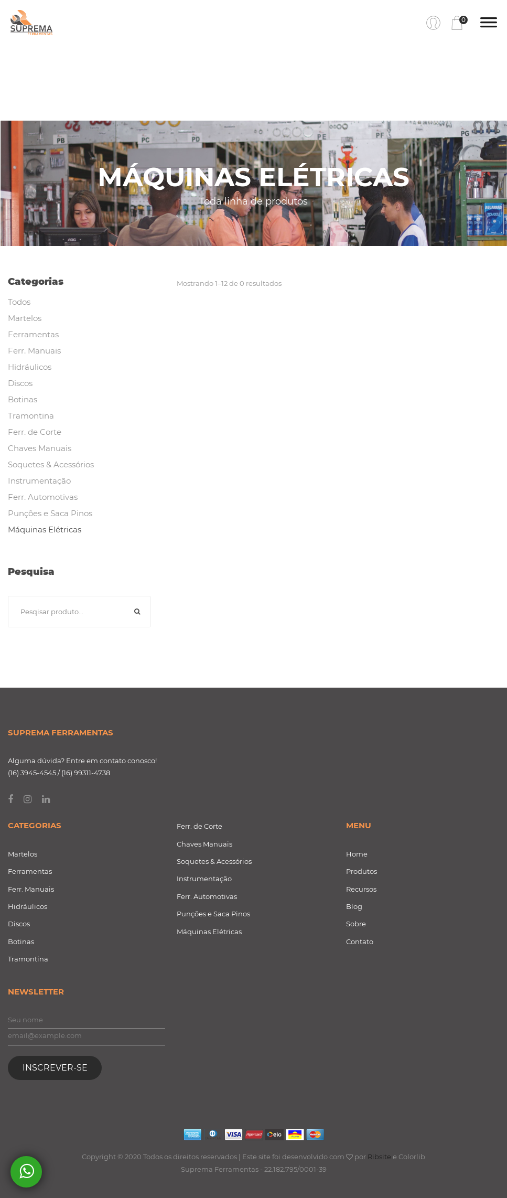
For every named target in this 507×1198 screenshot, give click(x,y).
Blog (354, 906)
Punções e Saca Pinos (50, 513)
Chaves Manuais (39, 448)
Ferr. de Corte (34, 432)
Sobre (356, 923)
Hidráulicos (29, 367)
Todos (19, 302)
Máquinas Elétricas (44, 529)
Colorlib (411, 1156)
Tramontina (31, 416)
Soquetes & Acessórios (51, 464)
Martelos (24, 318)
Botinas (22, 399)
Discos (20, 383)
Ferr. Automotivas (43, 497)
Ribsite (379, 1156)
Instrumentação (39, 481)
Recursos (361, 889)
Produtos (361, 871)
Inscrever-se (55, 1068)
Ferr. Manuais (34, 351)
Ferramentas (33, 334)
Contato (359, 941)
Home (357, 854)
